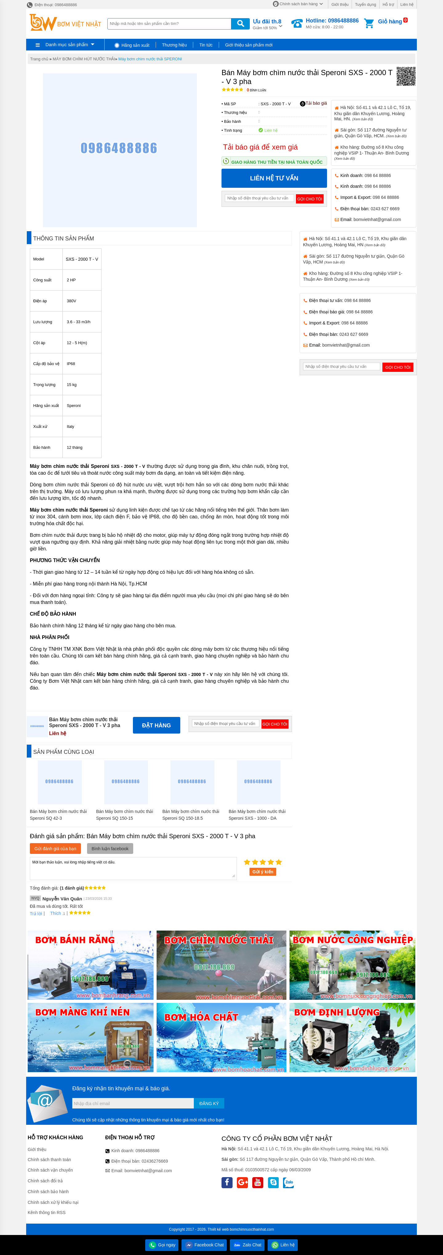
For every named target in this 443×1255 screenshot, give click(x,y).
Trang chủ (39, 59)
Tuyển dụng (365, 4)
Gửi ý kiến (263, 871)
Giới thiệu (339, 4)
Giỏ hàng (390, 21)
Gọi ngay (161, 1244)
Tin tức (206, 44)
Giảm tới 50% (267, 24)
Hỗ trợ (388, 4)
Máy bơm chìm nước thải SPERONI (150, 59)
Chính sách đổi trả (45, 1180)
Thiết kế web (218, 1229)
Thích (53, 913)
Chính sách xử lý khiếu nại (53, 1202)
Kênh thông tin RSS (47, 1212)
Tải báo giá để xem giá (260, 147)
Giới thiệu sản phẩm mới (249, 44)
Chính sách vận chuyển (50, 1170)
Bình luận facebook (110, 848)
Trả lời (36, 913)
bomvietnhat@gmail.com (377, 219)
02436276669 (155, 1161)
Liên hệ (407, 4)
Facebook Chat (204, 1244)
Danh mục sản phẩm (67, 44)
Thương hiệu (174, 44)
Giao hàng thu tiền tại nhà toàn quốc (277, 162)
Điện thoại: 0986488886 (51, 4)
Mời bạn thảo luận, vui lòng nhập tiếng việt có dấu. (133, 868)
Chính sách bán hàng (298, 4)
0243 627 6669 (385, 208)
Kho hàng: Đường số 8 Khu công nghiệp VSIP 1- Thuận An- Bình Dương (371, 152)
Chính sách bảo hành (48, 1191)
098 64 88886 (378, 175)
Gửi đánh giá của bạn (55, 848)
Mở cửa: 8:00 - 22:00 (332, 23)
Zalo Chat (247, 1244)
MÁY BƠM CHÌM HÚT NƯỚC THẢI (84, 59)
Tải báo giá (313, 103)
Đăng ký (209, 1103)
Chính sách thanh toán (49, 1159)
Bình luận (256, 90)
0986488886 (148, 1150)
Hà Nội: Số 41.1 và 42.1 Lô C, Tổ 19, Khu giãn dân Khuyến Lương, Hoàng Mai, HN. (372, 113)
